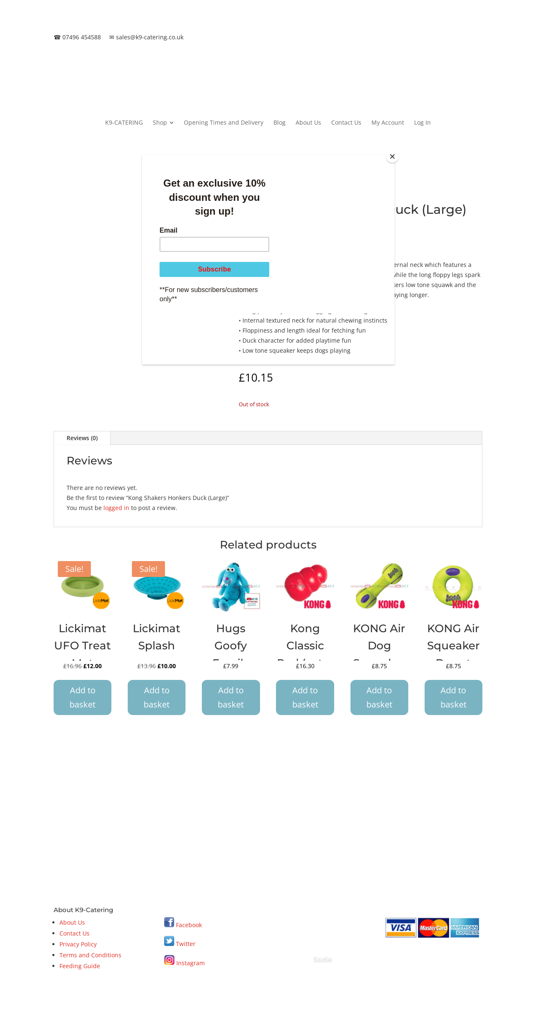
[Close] (392, 156)
